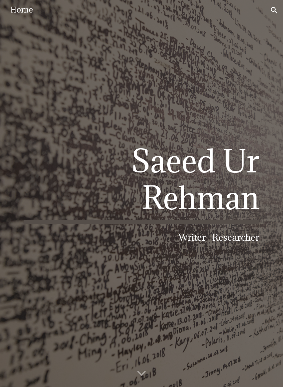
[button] (274, 10)
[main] (141, 193)
